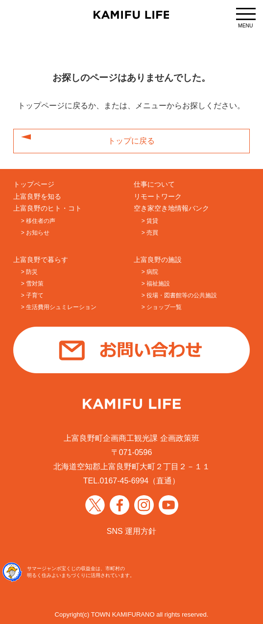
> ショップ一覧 (162, 307)
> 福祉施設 (156, 283)
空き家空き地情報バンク (171, 208)
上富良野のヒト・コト (47, 208)
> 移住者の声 (38, 220)
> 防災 (29, 271)
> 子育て (32, 295)
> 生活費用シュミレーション (58, 307)
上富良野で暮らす (40, 260)
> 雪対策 (32, 283)
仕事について (154, 184)
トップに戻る (131, 141)
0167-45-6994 (124, 481)
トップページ (33, 184)
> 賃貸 (150, 220)
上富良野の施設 (158, 260)
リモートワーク (158, 196)
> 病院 (150, 271)
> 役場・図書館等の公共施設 (179, 295)
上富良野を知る (37, 196)
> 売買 (150, 232)
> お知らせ (35, 232)
